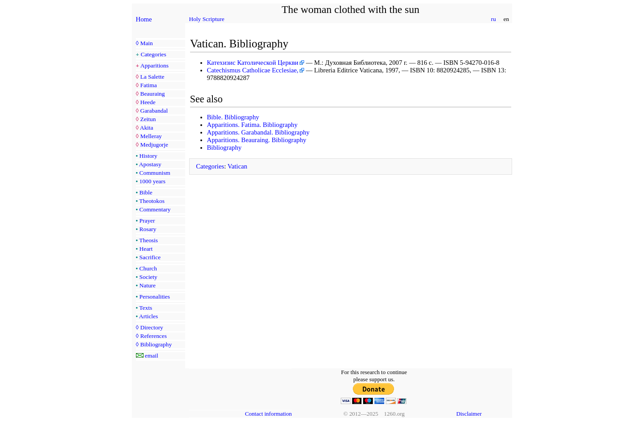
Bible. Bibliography (233, 117)
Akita (146, 127)
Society (148, 277)
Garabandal (154, 110)
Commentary (155, 209)
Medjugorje (154, 144)
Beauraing (152, 93)
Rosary (148, 229)
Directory (151, 327)
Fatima (148, 85)
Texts (145, 307)
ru (493, 19)
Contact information (268, 413)
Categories (153, 54)
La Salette (152, 76)
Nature (148, 285)
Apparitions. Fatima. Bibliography (252, 124)
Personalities (155, 296)
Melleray (150, 136)
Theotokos (152, 201)
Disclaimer (469, 413)
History (148, 155)
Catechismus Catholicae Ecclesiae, (253, 70)
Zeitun (148, 119)
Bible (146, 192)
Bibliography (156, 344)
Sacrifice (150, 257)
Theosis (148, 240)
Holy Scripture (207, 19)
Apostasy (150, 164)
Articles (148, 316)
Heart (146, 248)
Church (148, 268)
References (153, 336)
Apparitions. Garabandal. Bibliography (258, 132)
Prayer (147, 220)
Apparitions (154, 65)
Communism (155, 172)
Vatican (237, 166)
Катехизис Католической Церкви (253, 62)
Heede (147, 102)
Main (146, 43)
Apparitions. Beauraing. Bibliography (256, 139)
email (151, 355)
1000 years (152, 181)
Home (144, 19)
